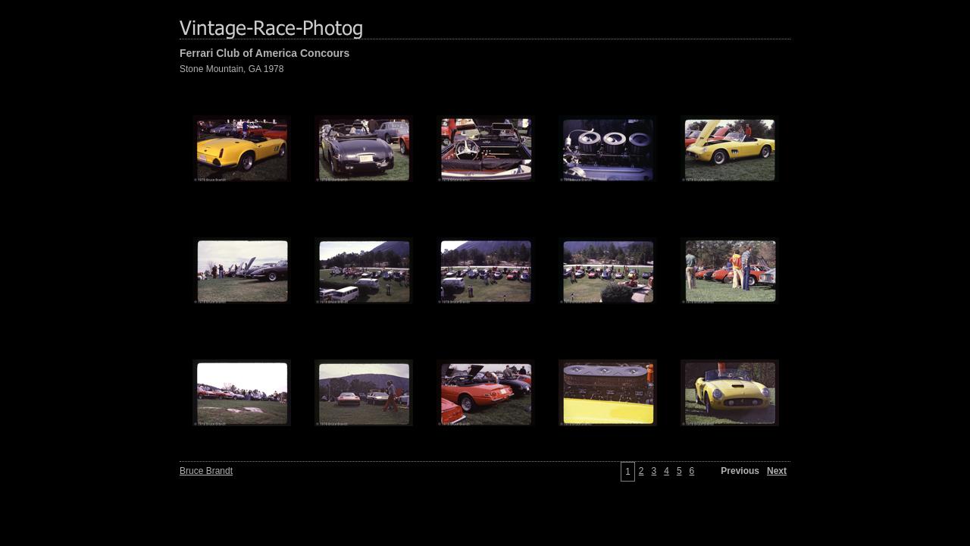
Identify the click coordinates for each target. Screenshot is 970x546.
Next (777, 471)
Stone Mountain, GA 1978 (231, 69)
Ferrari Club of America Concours (264, 53)
